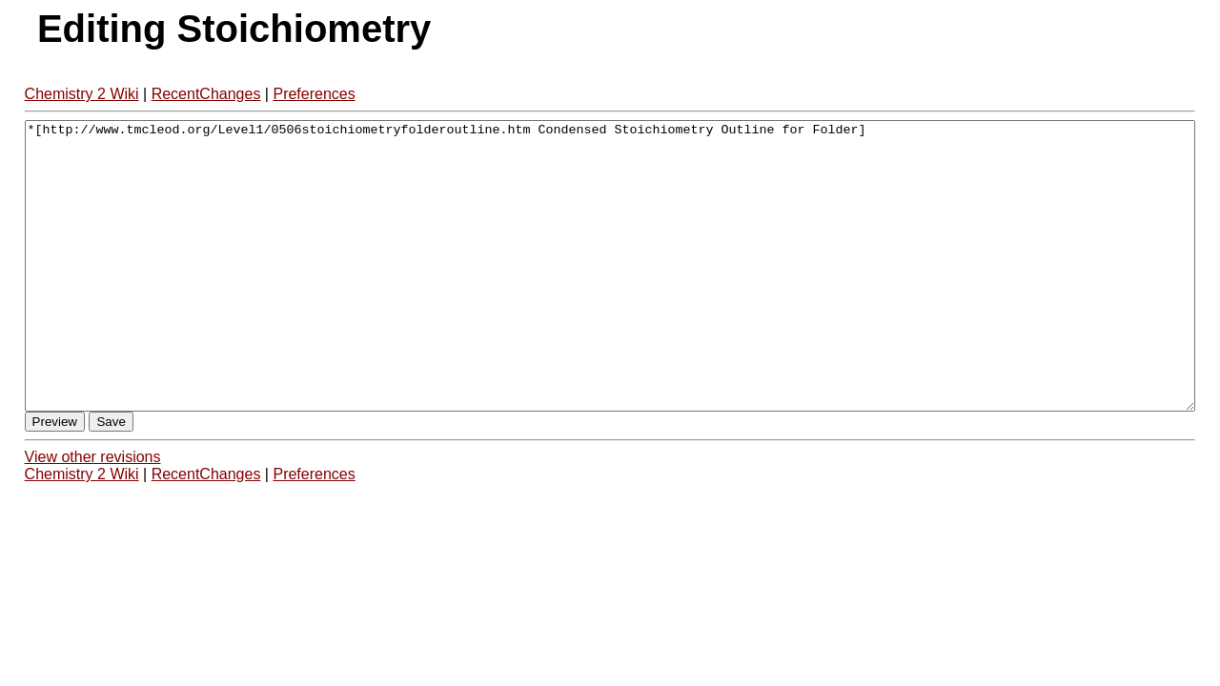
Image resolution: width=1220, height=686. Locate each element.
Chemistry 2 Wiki (82, 94)
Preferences (314, 94)
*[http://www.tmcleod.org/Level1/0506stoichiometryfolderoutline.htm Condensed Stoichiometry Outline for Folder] (610, 294)
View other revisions (93, 514)
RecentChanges (206, 94)
